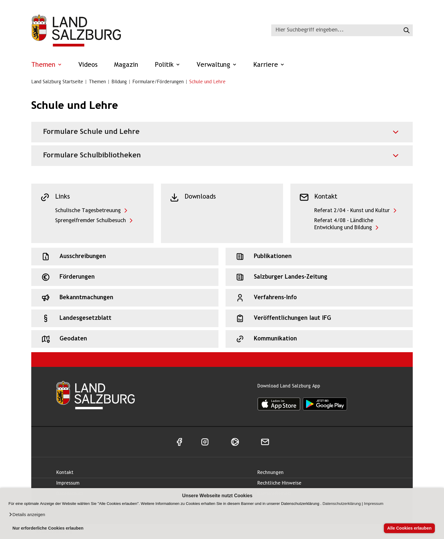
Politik (167, 65)
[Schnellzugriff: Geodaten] (124, 339)
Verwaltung (217, 65)
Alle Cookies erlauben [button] (409, 528)
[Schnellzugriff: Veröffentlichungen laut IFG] (319, 318)
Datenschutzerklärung (342, 503)
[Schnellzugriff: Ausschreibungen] (124, 256)
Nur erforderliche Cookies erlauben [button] (47, 528)
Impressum (374, 503)
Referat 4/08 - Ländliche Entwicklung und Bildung (343, 224)
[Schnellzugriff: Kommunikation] (319, 339)
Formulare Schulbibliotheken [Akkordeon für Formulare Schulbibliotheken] (92, 155)
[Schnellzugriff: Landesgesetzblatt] (124, 318)
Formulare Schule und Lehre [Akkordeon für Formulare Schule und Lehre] (91, 132)
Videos (88, 65)
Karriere (269, 65)
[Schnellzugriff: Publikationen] (319, 256)
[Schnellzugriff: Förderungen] (124, 277)
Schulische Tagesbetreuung (88, 210)
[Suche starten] (406, 30)
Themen (46, 65)
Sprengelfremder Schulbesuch (90, 220)
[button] (27, 514)
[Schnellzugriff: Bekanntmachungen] (124, 298)
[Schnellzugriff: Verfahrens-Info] (319, 298)
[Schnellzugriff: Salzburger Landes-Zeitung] (319, 277)
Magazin (126, 65)
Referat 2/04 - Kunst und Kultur (352, 210)
